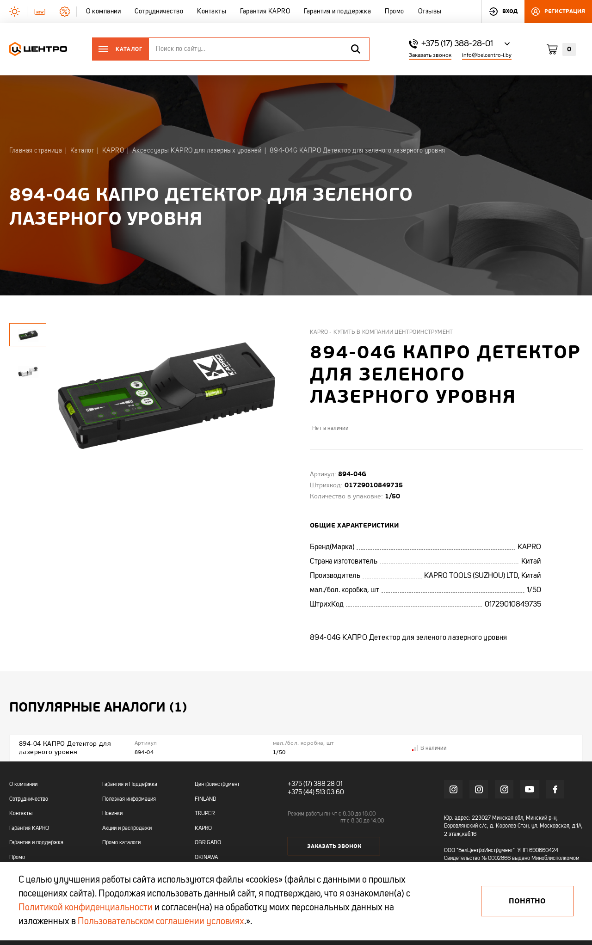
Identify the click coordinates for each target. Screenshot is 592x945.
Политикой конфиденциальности (85, 908)
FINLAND (205, 799)
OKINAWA (206, 857)
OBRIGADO (208, 843)
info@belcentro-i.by (487, 55)
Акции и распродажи (127, 828)
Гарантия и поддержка (36, 843)
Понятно (527, 901)
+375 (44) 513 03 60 (316, 792)
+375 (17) (300, 784)
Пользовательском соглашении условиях (161, 922)
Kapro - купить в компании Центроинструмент (381, 332)
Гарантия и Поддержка (129, 784)
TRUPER (205, 813)
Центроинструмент (217, 784)
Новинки (112, 813)
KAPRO (203, 828)
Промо (17, 857)
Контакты (20, 813)
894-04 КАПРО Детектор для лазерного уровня (65, 748)
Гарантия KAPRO (29, 828)
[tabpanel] (27, 371)
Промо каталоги (121, 843)
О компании (23, 784)
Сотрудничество (28, 799)
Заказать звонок (430, 55)
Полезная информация (129, 799)
